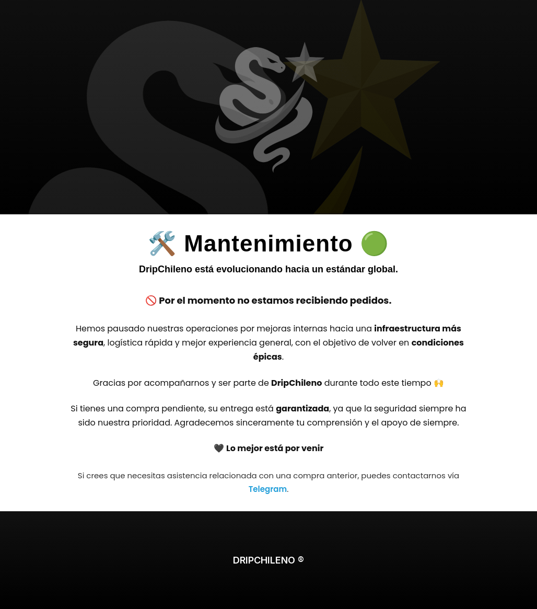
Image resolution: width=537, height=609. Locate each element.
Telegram (268, 489)
